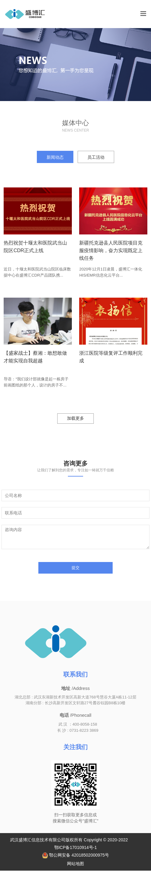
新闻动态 (55, 157)
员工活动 (95, 157)
